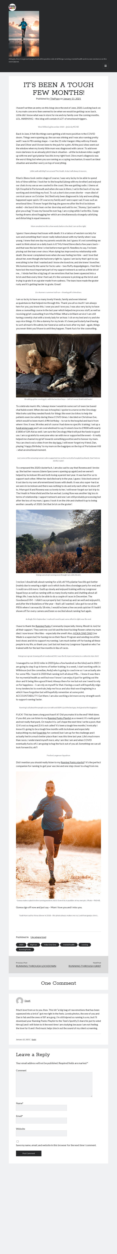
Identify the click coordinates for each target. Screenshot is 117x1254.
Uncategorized (38, 937)
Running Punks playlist (72, 762)
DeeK (27, 1000)
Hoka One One (50, 945)
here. (59, 442)
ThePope (55, 98)
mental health (68, 945)
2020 (21, 945)
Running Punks (43, 625)
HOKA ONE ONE (82, 633)
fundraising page (25, 427)
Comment (21, 1070)
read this (41, 732)
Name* (19, 1103)
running (85, 945)
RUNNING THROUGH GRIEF (85, 965)
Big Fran (33, 945)
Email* (19, 1115)
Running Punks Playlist (59, 718)
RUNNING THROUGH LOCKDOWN (36, 965)
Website (20, 1128)
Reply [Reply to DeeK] (34, 1039)
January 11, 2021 (72, 98)
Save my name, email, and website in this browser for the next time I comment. (56, 1145)
